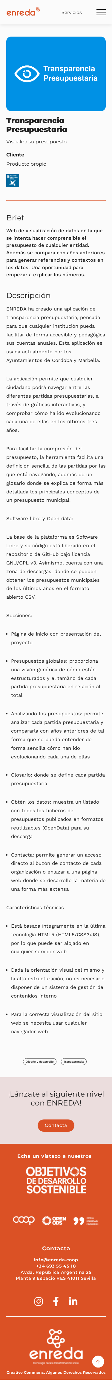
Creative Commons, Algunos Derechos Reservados (56, 1373)
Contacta (56, 1125)
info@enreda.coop (56, 1260)
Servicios (72, 12)
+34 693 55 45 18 (56, 1266)
